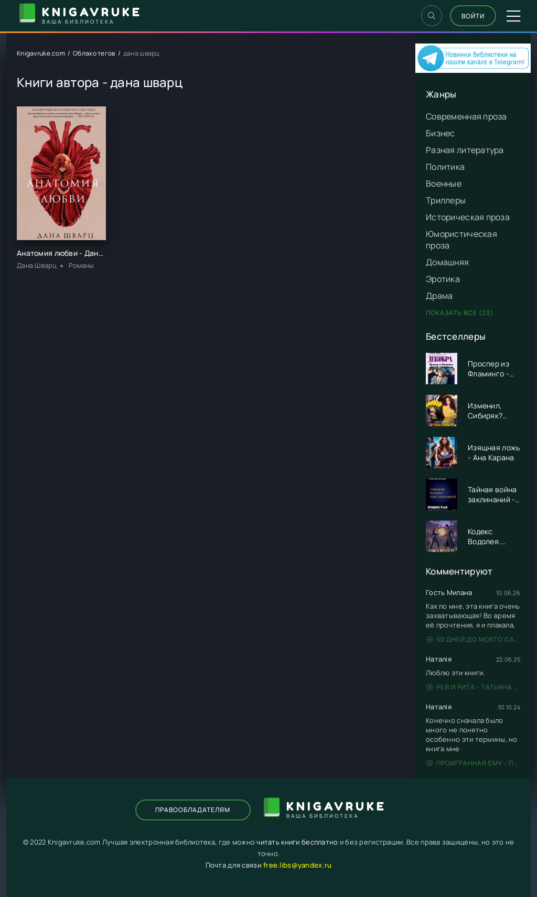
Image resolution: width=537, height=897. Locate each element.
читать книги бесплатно (297, 842)
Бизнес (440, 133)
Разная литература (465, 150)
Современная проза (466, 116)
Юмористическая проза (461, 239)
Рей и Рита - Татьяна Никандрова (473, 687)
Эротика (443, 279)
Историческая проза (468, 217)
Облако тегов (94, 53)
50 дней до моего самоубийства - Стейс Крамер (473, 639)
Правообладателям (192, 809)
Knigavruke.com (41, 53)
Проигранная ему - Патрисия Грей (473, 763)
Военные (443, 183)
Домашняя (447, 262)
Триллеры (446, 200)
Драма (439, 295)
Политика (445, 166)
